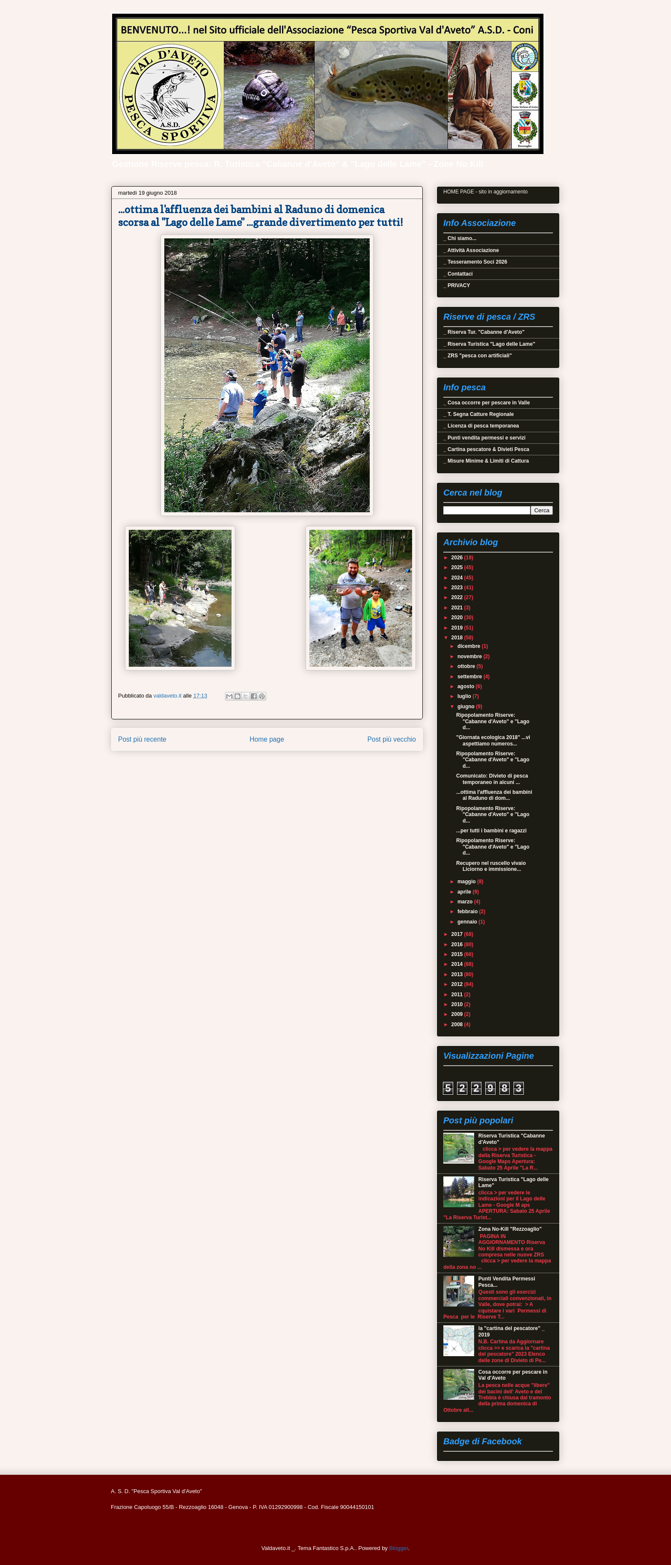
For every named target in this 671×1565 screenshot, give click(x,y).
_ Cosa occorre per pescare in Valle (486, 403)
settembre (470, 677)
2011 (457, 995)
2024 (457, 578)
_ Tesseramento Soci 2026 (475, 262)
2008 (457, 1024)
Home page (266, 739)
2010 (457, 1004)
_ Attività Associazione (471, 250)
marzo (465, 902)
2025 (457, 567)
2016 (457, 944)
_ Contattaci (458, 274)
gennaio (467, 922)
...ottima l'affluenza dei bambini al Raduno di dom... (494, 795)
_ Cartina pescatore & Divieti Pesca (486, 449)
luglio (464, 696)
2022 (457, 597)
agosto (466, 686)
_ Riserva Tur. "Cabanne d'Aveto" (484, 332)
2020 (457, 618)
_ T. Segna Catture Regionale (478, 414)
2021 (457, 608)
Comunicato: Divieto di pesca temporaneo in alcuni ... (492, 779)
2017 (457, 934)
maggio (467, 882)
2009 (457, 1014)
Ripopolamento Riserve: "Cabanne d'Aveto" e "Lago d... (492, 721)
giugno (466, 707)
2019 (457, 628)
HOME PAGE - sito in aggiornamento (485, 192)
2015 (457, 954)
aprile (464, 892)
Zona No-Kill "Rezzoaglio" (510, 1229)
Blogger (398, 1548)
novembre (470, 656)
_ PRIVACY (456, 285)
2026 (457, 558)
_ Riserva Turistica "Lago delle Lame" (489, 344)
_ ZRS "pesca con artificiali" (477, 356)
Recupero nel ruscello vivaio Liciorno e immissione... (491, 866)
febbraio (468, 912)
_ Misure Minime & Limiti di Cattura (486, 461)
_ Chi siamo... (459, 238)
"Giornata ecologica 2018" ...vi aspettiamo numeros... (493, 740)
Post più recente (142, 739)
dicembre (469, 646)
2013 (457, 974)
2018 (457, 638)
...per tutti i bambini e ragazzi (491, 831)
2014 (457, 964)
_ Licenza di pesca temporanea (481, 426)
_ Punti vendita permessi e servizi (484, 438)
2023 (457, 588)
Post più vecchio (391, 739)
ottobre (467, 666)
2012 (457, 984)
